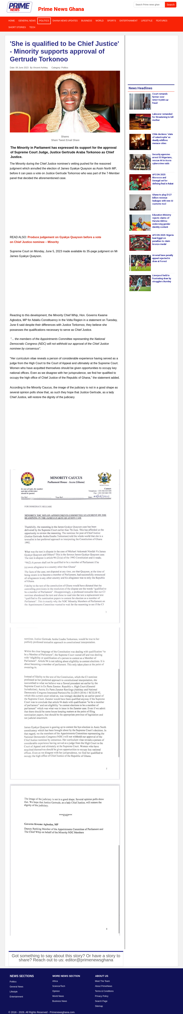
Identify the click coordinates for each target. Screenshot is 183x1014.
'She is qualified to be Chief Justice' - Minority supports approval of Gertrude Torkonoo (64, 51)
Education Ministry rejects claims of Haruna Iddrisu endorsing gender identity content (161, 221)
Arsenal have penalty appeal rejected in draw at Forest (162, 258)
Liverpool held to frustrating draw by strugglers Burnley (161, 278)
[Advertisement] (65, 210)
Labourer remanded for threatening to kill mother (162, 117)
